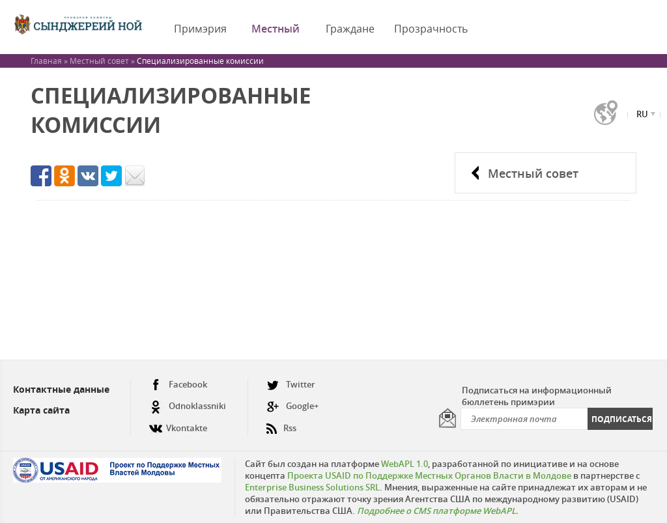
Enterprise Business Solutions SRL (312, 487)
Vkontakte (178, 423)
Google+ (292, 406)
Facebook (178, 385)
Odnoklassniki (187, 406)
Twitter (290, 385)
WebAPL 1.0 (404, 464)
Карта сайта (41, 410)
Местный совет (533, 173)
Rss (281, 423)
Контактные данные (61, 389)
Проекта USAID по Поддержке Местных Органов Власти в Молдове (429, 475)
